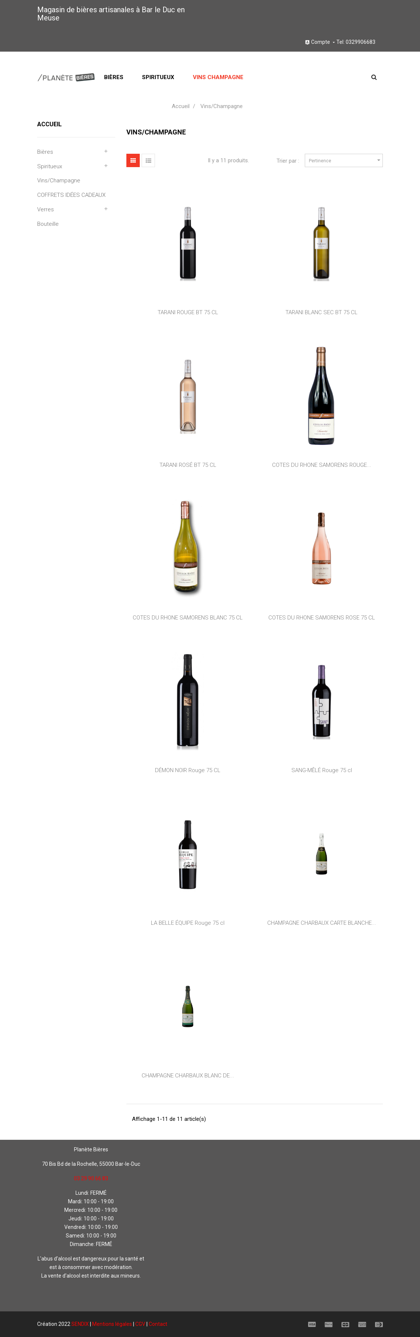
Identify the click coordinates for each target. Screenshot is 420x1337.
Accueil (49, 124)
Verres (45, 209)
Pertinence (345, 160)
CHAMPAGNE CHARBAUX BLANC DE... (188, 1075)
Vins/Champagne (58, 180)
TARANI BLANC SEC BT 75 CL (321, 312)
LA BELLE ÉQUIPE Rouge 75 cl (187, 923)
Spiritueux (49, 166)
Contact (158, 1324)
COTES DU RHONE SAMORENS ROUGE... (321, 465)
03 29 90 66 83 (91, 1178)
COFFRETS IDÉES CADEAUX (71, 195)
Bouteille (48, 224)
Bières (45, 152)
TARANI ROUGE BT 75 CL (188, 312)
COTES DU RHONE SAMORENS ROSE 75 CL (321, 617)
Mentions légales (112, 1324)
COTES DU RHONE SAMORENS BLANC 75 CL (188, 617)
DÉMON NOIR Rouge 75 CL (187, 770)
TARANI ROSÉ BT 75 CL (187, 465)
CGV (140, 1324)
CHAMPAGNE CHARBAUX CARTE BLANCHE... (321, 923)
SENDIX (80, 1324)
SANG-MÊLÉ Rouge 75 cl (321, 770)
